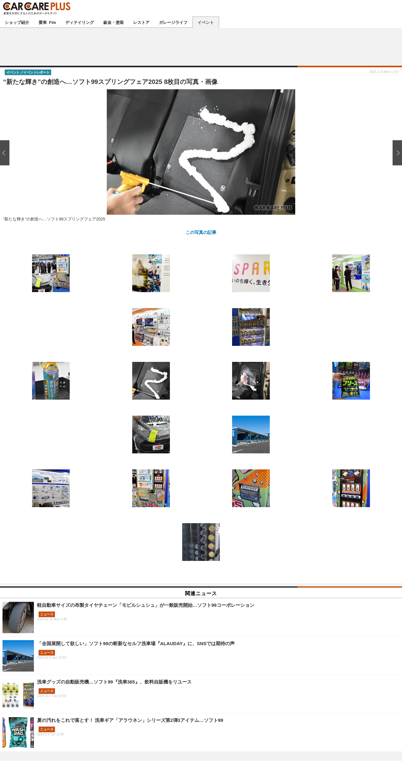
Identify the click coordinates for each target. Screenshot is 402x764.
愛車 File (47, 22)
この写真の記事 (201, 232)
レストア (141, 22)
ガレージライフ (173, 22)
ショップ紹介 (17, 22)
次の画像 (395, 152)
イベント (206, 22)
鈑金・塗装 (113, 22)
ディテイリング (79, 22)
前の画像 (6, 152)
